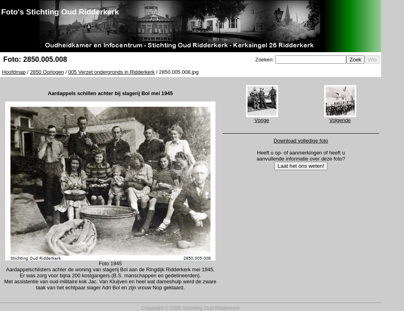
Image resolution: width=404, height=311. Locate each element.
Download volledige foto (301, 141)
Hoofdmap (14, 72)
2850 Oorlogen (47, 72)
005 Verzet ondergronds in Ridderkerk (111, 72)
